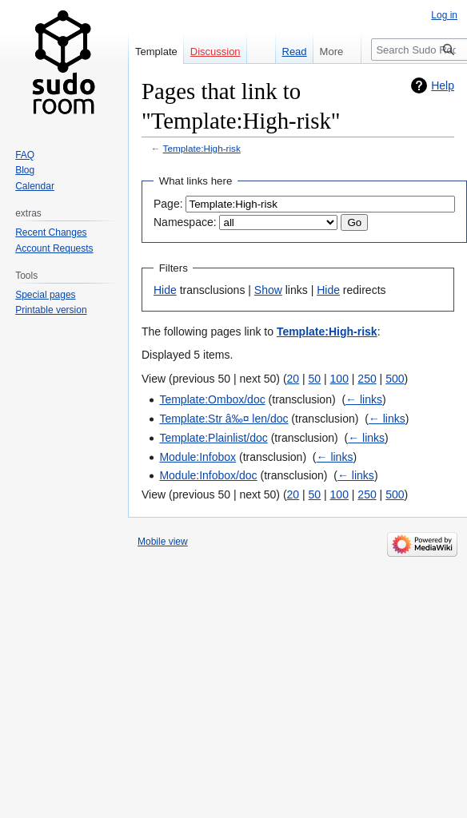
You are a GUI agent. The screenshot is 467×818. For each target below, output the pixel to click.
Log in (444, 15)
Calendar (34, 186)
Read (289, 52)
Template (156, 52)
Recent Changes (50, 232)
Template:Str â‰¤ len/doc (223, 418)
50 (315, 378)
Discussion (215, 52)
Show (268, 290)
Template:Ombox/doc (212, 399)
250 (366, 378)
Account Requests (54, 248)
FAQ (24, 155)
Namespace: (185, 222)
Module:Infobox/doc (208, 475)
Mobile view (163, 541)
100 (339, 378)
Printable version (50, 310)
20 (293, 378)
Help (442, 85)
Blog (24, 170)
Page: (168, 203)
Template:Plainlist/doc (213, 437)
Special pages (45, 294)
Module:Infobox (197, 457)
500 (394, 378)
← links (363, 399)
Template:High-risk (202, 148)
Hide (165, 290)
